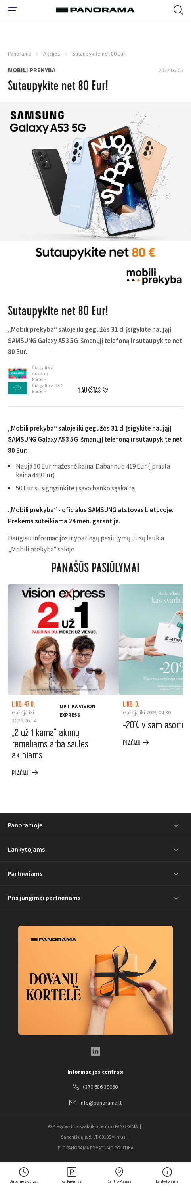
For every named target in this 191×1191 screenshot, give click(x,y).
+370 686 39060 (95, 1087)
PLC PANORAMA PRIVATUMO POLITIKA (96, 1148)
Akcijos (51, 53)
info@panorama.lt (95, 1103)
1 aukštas (89, 390)
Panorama (19, 53)
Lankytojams (26, 849)
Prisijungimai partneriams (44, 898)
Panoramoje (25, 825)
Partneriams (25, 873)
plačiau (21, 773)
